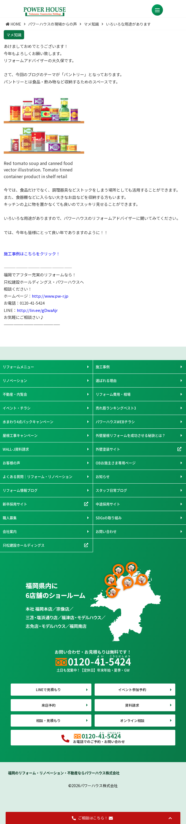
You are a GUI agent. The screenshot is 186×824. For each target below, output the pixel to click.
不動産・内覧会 (15, 394)
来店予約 (48, 705)
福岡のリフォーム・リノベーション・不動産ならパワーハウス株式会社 (64, 772)
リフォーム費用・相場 (113, 394)
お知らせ (103, 476)
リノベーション (15, 380)
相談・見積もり (48, 720)
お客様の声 (11, 462)
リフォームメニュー (18, 366)
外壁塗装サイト (108, 449)
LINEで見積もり (48, 689)
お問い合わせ (106, 531)
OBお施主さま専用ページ (116, 462)
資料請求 (132, 705)
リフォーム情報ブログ (20, 490)
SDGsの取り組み (109, 517)
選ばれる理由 (106, 380)
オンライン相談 (132, 720)
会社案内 (10, 531)
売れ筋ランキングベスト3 (116, 407)
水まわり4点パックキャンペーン (28, 421)
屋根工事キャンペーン (20, 435)
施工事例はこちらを (22, 253)
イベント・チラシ (17, 407)
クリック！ (50, 253)
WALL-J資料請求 (16, 449)
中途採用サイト (108, 503)
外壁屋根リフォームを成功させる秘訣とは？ (130, 435)
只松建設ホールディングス (23, 545)
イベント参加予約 (132, 689)
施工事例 (103, 366)
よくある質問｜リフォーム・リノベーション (37, 476)
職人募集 (10, 517)
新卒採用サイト (15, 503)
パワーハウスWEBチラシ (115, 421)
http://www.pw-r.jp (50, 296)
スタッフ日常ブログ (111, 490)
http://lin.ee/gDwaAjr (37, 310)
